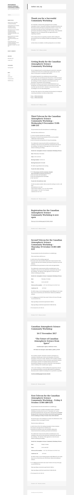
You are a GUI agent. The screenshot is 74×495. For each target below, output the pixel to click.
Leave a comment (43, 50)
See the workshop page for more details (40, 373)
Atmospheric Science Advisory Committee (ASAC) (13, 6)
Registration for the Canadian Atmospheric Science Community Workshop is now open (45, 213)
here (56, 76)
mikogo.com (36, 297)
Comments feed (10, 78)
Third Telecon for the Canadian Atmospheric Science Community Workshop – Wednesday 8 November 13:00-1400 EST (13, 32)
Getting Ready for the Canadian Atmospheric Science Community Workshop (13, 26)
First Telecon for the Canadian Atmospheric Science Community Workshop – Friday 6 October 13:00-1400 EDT (46, 399)
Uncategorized (10, 67)
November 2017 (11, 58)
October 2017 (10, 60)
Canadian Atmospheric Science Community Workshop (45, 327)
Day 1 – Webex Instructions (37, 96)
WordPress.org (10, 80)
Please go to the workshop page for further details (42, 221)
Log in (9, 74)
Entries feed (10, 76)
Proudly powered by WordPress (37, 492)
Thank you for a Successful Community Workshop (43, 19)
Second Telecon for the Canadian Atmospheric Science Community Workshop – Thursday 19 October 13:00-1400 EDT (13, 44)
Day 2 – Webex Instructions (37, 97)
